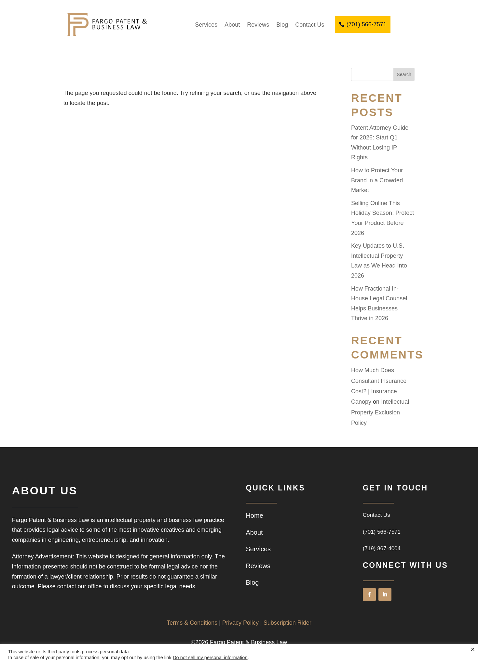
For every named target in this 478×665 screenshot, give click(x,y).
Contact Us (309, 24)
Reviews (258, 24)
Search (404, 74)
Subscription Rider (287, 622)
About (232, 24)
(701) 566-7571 (367, 24)
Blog (282, 24)
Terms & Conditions (192, 622)
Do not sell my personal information (210, 657)
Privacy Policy (240, 622)
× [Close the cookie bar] (473, 649)
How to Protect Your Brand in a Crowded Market (377, 180)
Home (254, 515)
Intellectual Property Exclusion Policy (380, 412)
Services (206, 24)
